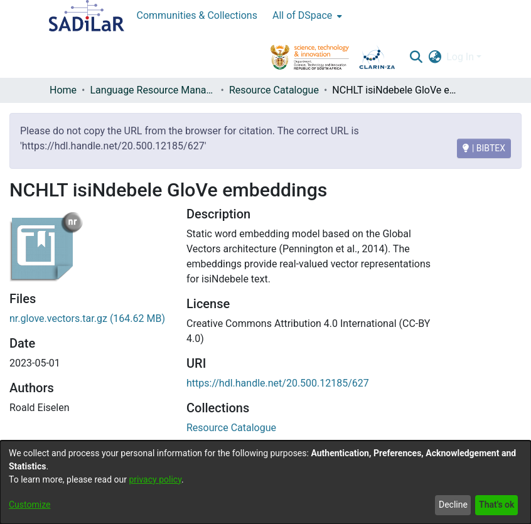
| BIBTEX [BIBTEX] (484, 148)
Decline (453, 505)
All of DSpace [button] (302, 15)
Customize (29, 505)
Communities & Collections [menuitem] (197, 15)
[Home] (86, 15)
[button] (416, 57)
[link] (231, 428)
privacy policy (155, 479)
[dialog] (265, 482)
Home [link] (63, 90)
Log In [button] (461, 57)
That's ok (496, 505)
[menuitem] (306, 15)
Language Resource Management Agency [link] (152, 90)
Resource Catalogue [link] (274, 90)
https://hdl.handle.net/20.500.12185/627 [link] (277, 383)
